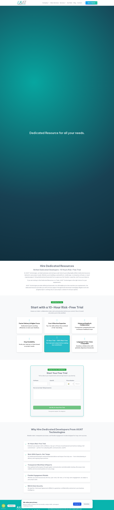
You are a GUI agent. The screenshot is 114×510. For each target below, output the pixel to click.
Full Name (35, 380)
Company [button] (45, 3)
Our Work (69, 3)
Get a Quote (91, 3)
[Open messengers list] (3, 506)
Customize (86, 504)
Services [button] (62, 3)
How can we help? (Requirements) (42, 388)
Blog (75, 3)
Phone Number (70, 380)
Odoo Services (54, 3)
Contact (79, 3)
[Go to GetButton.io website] (3, 508)
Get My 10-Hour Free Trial (57, 407)
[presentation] (44, 402)
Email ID (52, 380)
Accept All (77, 504)
